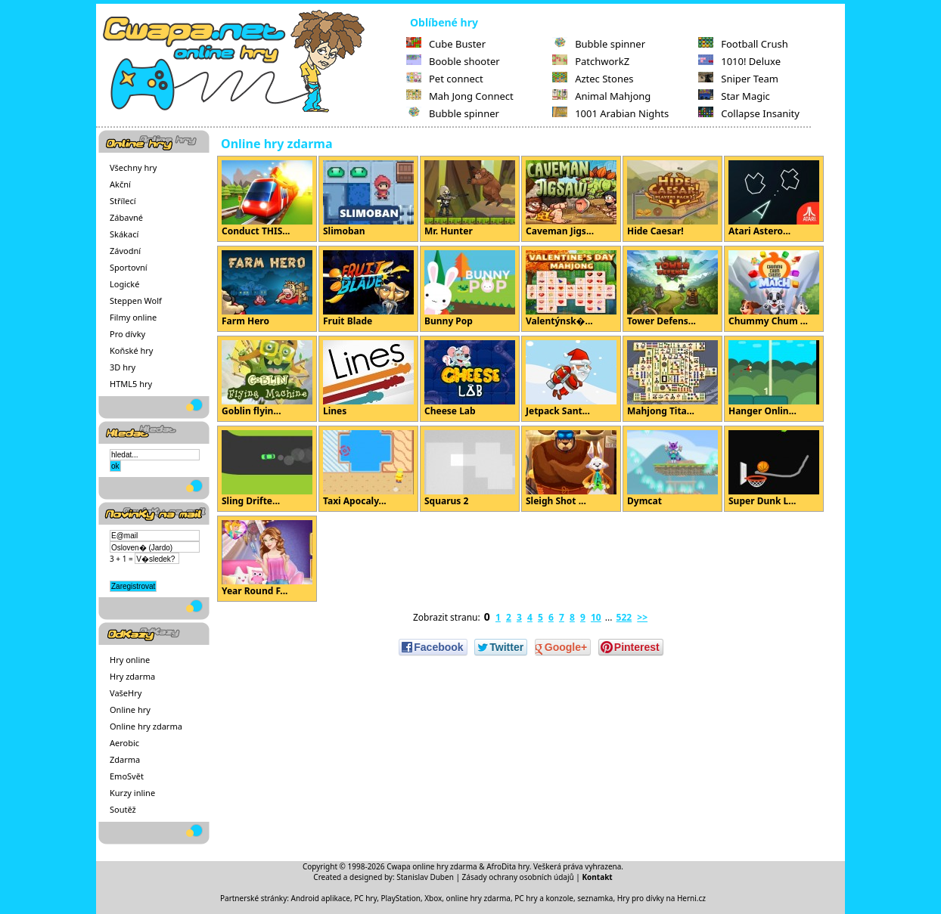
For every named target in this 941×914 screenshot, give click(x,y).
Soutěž (123, 809)
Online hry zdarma (146, 726)
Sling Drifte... (267, 468)
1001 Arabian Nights (610, 113)
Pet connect (444, 78)
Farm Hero (267, 288)
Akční (120, 184)
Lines (368, 378)
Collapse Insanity (749, 113)
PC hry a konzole (543, 898)
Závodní (125, 250)
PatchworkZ (590, 61)
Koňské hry (131, 350)
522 (624, 617)
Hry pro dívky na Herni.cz (661, 898)
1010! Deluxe (739, 61)
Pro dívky (127, 333)
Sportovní (129, 267)
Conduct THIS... (267, 198)
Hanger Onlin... (773, 378)
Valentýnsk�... (571, 288)
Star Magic (734, 96)
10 (596, 617)
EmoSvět (127, 776)
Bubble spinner (452, 113)
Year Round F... (267, 558)
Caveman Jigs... (571, 198)
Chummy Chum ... (773, 288)
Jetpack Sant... (571, 378)
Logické (124, 284)
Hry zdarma (132, 676)
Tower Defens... (672, 288)
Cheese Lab (469, 378)
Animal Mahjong (601, 96)
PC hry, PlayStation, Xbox (398, 898)
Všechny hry (133, 167)
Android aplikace (320, 898)
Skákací (124, 234)
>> (642, 617)
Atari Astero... (773, 198)
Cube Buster (446, 44)
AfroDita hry (508, 866)
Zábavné (126, 217)
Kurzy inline (132, 792)
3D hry (122, 367)
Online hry (130, 709)
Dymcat (672, 468)
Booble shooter (453, 61)
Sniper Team (738, 78)
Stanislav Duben (425, 877)
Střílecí (123, 200)
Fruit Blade (368, 288)
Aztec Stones (592, 78)
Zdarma (125, 759)
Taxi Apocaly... (368, 468)
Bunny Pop (469, 288)
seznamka (595, 898)
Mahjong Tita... (672, 378)
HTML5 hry (131, 383)
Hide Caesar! (672, 198)
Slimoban (368, 198)
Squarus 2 (469, 468)
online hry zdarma (478, 898)
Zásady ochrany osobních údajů (518, 877)
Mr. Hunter (469, 198)
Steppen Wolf (136, 300)
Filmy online (133, 317)
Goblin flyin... (267, 378)
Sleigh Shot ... (571, 468)
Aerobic (124, 742)
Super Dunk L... (773, 468)
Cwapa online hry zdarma (432, 866)
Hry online (130, 659)
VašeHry (125, 693)
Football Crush (742, 44)
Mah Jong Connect (460, 96)
